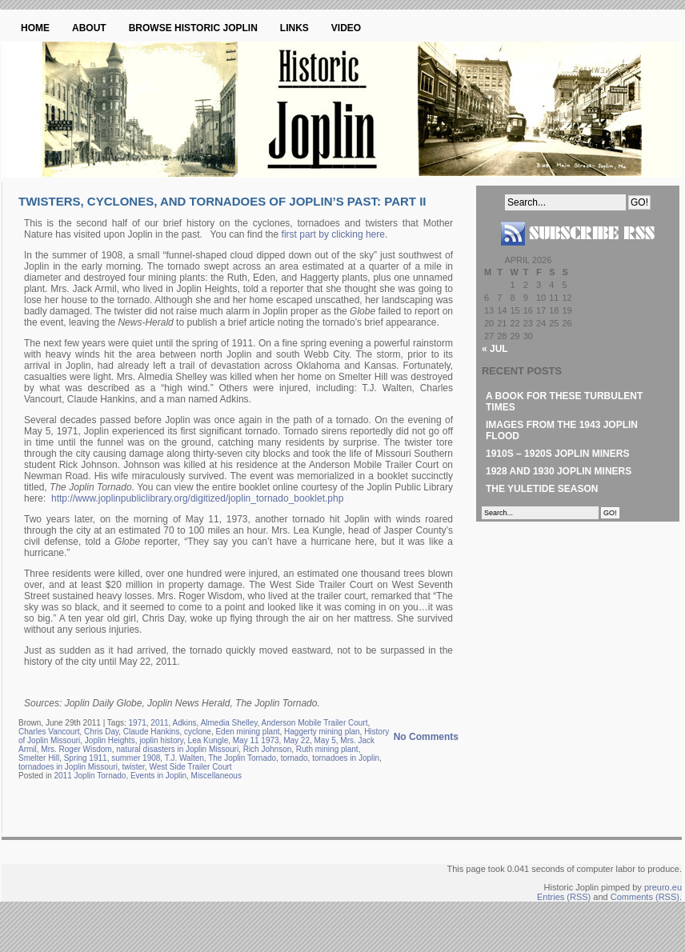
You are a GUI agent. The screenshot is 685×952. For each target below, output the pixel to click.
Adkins (185, 722)
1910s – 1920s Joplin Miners (557, 453)
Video (346, 28)
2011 (159, 722)
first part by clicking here (333, 234)
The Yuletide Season (542, 488)
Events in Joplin (158, 775)
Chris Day (101, 731)
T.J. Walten (184, 758)
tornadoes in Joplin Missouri (68, 766)
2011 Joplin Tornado (90, 775)
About (89, 28)
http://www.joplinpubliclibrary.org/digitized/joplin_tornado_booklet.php (197, 498)
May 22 (296, 740)
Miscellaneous (216, 775)
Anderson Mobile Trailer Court (315, 722)
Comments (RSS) (645, 897)
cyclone (197, 731)
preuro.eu (663, 887)
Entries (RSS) (564, 897)
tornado (294, 758)
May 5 (325, 740)
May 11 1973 (256, 740)
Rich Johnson (267, 749)
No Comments (426, 736)
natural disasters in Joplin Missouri (177, 749)
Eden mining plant (247, 731)
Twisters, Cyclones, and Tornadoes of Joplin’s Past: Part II (222, 201)
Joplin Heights (110, 740)
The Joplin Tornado (242, 758)
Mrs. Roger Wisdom (76, 749)
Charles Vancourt (49, 731)
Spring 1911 (85, 758)
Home (35, 28)
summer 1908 (135, 758)
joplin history (161, 740)
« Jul (495, 348)
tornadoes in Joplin (345, 758)
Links (294, 28)
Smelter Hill (38, 758)
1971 (137, 722)
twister (133, 766)
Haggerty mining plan (322, 731)
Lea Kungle (208, 740)
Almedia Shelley (229, 722)
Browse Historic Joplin (193, 28)
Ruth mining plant (327, 749)
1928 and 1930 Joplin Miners (558, 471)
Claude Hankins (151, 731)
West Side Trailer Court (190, 766)
